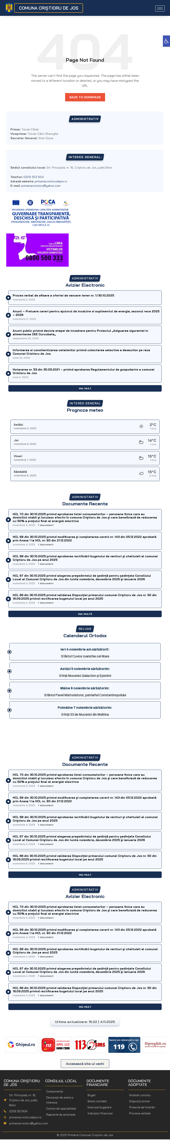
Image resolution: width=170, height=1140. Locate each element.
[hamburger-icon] (160, 8)
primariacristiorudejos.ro (51, 182)
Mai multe (85, 614)
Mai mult (85, 389)
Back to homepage (85, 98)
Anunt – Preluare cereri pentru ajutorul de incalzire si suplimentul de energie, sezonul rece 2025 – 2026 (86, 313)
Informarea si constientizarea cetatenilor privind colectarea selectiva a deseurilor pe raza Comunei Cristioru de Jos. (81, 352)
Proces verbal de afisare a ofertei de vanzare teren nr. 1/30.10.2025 (63, 296)
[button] (166, 41)
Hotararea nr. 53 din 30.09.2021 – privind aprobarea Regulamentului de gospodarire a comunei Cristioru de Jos (83, 372)
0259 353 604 (18, 1112)
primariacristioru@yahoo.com (41, 186)
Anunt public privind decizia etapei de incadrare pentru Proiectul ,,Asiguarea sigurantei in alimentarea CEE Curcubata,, (80, 333)
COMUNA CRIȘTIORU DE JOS (48, 8)
